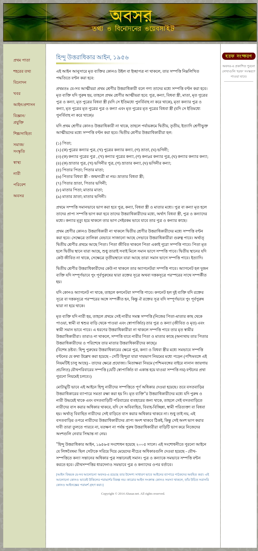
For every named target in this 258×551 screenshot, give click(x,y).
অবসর (18, 196)
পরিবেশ (19, 185)
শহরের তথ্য (22, 71)
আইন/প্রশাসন (24, 105)
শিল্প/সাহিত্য (22, 133)
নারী (17, 173)
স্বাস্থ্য (17, 162)
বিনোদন (19, 82)
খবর (17, 93)
